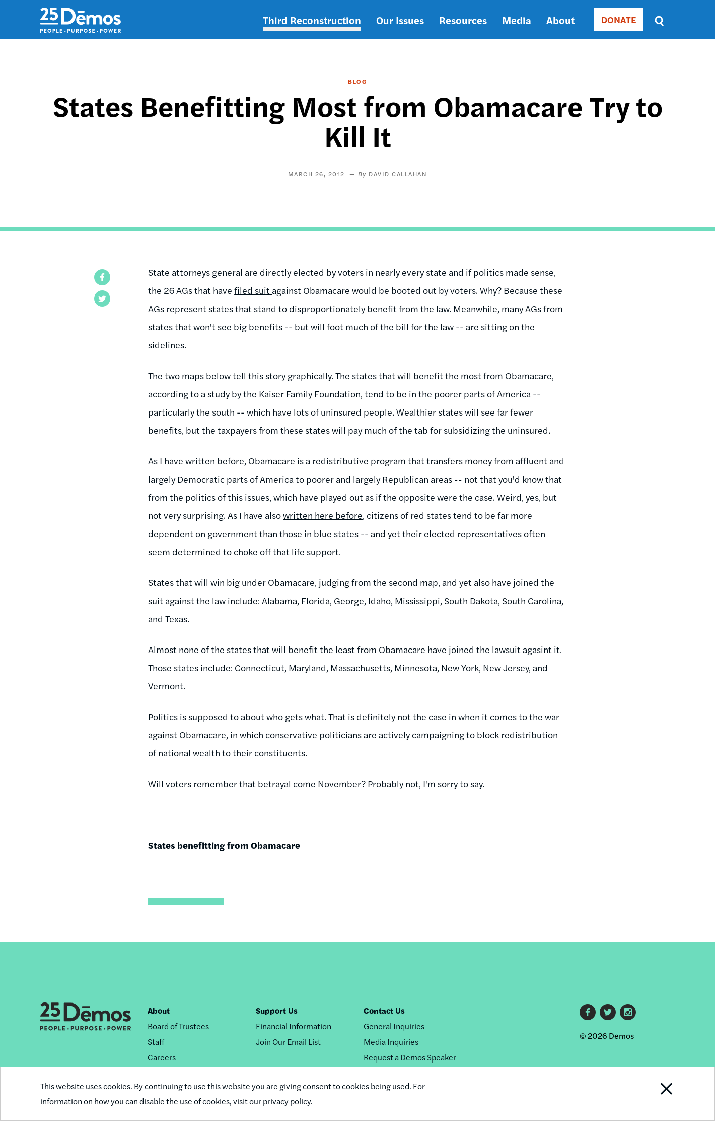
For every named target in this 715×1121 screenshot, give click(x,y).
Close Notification (654, 1093)
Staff (156, 1041)
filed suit (253, 290)
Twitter (608, 1012)
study (218, 393)
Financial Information (293, 1026)
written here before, (324, 515)
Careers (162, 1057)
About (560, 20)
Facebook (588, 1012)
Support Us (277, 1010)
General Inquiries (394, 1026)
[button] (102, 277)
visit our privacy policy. (273, 1101)
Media (516, 20)
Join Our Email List (288, 1041)
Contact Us (384, 1010)
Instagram (628, 1012)
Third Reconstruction (312, 20)
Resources (463, 20)
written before (214, 460)
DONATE (618, 19)
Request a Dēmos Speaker (410, 1057)
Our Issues (400, 20)
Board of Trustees (178, 1026)
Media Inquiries (391, 1041)
